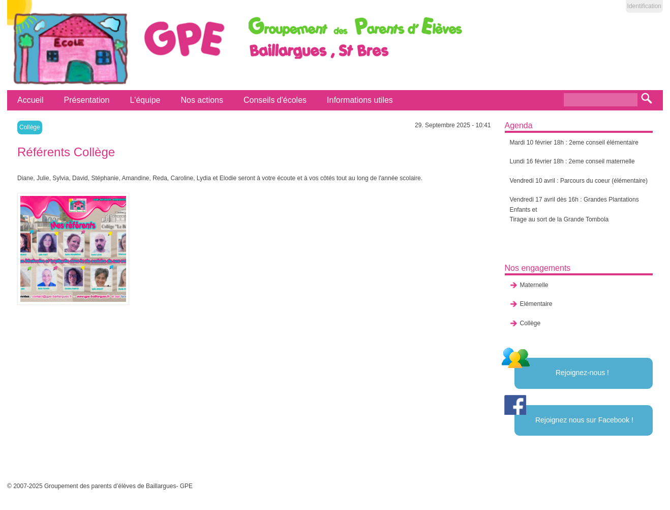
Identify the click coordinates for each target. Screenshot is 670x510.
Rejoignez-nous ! (582, 373)
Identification (644, 6)
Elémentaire (536, 303)
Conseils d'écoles (275, 100)
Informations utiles (360, 100)
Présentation (87, 100)
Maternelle (534, 285)
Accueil (30, 100)
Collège (29, 127)
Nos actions (201, 100)
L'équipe (145, 100)
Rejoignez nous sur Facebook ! (584, 420)
